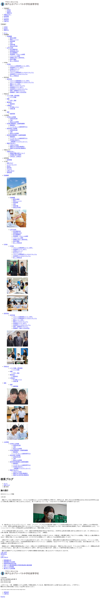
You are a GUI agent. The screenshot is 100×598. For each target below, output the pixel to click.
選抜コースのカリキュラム (17, 85)
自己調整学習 (14, 49)
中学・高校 (13, 100)
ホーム (6, 33)
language (6, 8)
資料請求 (6, 19)
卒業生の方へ (7, 14)
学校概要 (9, 36)
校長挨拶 (12, 41)
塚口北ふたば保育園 (9, 568)
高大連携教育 (14, 52)
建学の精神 (13, 38)
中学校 (9, 64)
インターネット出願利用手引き (19, 127)
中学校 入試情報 (11, 117)
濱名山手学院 (14, 46)
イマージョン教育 (15, 56)
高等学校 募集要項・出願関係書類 (16, 135)
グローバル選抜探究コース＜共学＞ (20, 66)
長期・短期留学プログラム (17, 90)
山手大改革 (10, 47)
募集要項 (12, 125)
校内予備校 (13, 59)
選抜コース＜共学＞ (15, 84)
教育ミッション (14, 39)
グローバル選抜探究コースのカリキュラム (22, 72)
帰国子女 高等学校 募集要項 (18, 148)
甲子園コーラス (14, 107)
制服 (8, 99)
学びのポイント (14, 71)
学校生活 (6, 366)
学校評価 (12, 44)
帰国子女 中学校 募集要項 (17, 146)
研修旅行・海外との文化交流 (18, 92)
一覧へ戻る (4, 552)
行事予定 (6, 21)
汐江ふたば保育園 (9, 566)
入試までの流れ (14, 145)
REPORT (9, 167)
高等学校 (9, 79)
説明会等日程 (14, 118)
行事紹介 (9, 105)
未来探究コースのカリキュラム (19, 74)
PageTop (3, 596)
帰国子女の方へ (11, 143)
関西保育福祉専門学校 (10, 563)
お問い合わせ (10, 170)
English (9, 11)
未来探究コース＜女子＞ (17, 67)
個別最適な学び (14, 51)
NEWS (8, 166)
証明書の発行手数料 (15, 154)
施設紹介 (9, 102)
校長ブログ (10, 163)
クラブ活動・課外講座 (13, 95)
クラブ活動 (13, 97)
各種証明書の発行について (17, 153)
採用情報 (6, 16)
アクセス (6, 18)
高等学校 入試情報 (12, 128)
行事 (11, 120)
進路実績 (12, 113)
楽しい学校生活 (14, 61)
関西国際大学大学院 (9, 561)
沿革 (11, 43)
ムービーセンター (12, 164)
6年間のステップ (14, 69)
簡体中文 (9, 13)
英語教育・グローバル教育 (17, 54)
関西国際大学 (7, 560)
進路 (8, 112)
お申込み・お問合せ (15, 156)
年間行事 (12, 108)
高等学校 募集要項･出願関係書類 (19, 461)
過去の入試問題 (14, 122)
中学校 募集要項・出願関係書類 (16, 123)
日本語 (9, 10)
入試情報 (6, 442)
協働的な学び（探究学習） (17, 57)
